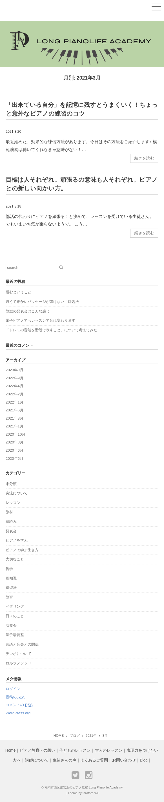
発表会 (11, 531)
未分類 (11, 484)
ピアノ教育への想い (37, 750)
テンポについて (18, 654)
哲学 (9, 569)
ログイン (13, 689)
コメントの (19, 705)
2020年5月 (14, 458)
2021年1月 (14, 426)
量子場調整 (15, 635)
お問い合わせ (124, 760)
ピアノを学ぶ (17, 540)
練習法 (11, 587)
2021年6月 (14, 410)
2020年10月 (15, 434)
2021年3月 (14, 418)
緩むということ (18, 292)
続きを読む (144, 158)
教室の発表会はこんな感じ (28, 311)
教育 (9, 597)
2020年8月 (14, 442)
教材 (9, 512)
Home (10, 750)
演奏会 (11, 625)
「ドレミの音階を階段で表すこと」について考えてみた (51, 330)
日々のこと (15, 616)
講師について (37, 760)
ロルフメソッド (18, 663)
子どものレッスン (75, 750)
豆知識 (11, 578)
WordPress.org (18, 713)
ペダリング (15, 606)
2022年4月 (14, 386)
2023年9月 (14, 370)
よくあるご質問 (94, 760)
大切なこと (15, 559)
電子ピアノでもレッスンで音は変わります (40, 320)
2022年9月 (14, 378)
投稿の (15, 697)
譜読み (11, 521)
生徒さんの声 (64, 760)
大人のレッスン (109, 750)
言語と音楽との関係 (22, 644)
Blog (144, 760)
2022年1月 (14, 402)
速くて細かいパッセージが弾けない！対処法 (42, 301)
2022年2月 (14, 394)
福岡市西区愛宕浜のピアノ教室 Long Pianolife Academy (84, 787)
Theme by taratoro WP (83, 793)
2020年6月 (14, 450)
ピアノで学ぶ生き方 (22, 550)
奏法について (17, 493)
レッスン (13, 503)
